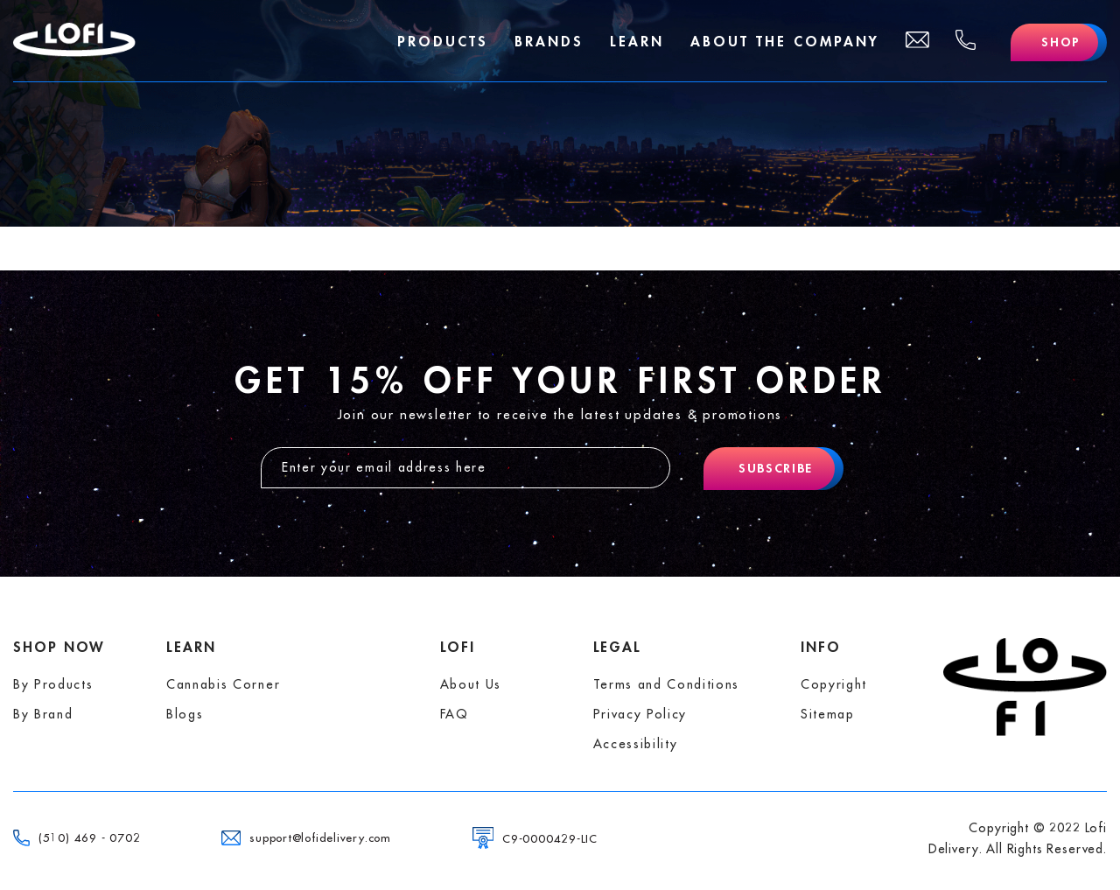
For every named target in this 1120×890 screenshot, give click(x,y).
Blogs (184, 714)
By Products (53, 684)
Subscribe (775, 468)
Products (442, 42)
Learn (637, 42)
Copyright (834, 684)
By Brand (43, 714)
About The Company (784, 42)
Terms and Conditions (666, 684)
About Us (470, 684)
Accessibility (635, 744)
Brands (549, 42)
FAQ (454, 714)
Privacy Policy (640, 714)
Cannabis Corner (223, 684)
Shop (1061, 42)
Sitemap (828, 714)
